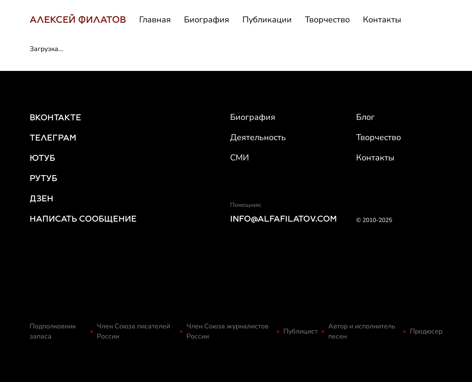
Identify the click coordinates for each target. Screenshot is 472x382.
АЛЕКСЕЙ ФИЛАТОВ (78, 19)
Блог (365, 117)
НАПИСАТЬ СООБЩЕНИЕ (83, 219)
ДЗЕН (41, 198)
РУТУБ (43, 178)
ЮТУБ (42, 158)
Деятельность (258, 137)
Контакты (382, 19)
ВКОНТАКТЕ (55, 117)
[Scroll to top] (453, 353)
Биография (206, 19)
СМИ (239, 157)
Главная (155, 19)
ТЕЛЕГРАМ (53, 138)
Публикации (267, 19)
